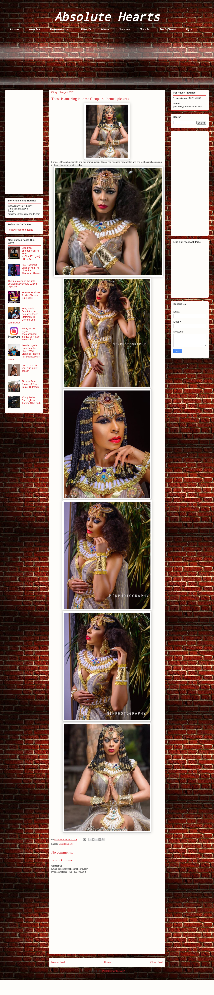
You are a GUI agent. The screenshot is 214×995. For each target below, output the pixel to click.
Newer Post (58, 962)
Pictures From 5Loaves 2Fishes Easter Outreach (30, 384)
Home (14, 29)
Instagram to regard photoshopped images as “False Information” (31, 334)
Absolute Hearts (107, 16)
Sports (145, 29)
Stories (124, 29)
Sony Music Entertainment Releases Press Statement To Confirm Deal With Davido (23, 315)
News (105, 29)
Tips (189, 29)
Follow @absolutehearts (20, 229)
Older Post (156, 962)
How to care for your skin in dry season (30, 368)
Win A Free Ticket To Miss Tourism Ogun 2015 (31, 295)
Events (86, 29)
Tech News (167, 29)
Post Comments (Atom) (113, 971)
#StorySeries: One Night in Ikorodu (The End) (31, 400)
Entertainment (60, 29)
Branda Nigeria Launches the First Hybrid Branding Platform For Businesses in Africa (24, 352)
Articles (34, 29)
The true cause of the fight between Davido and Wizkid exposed (22, 284)
